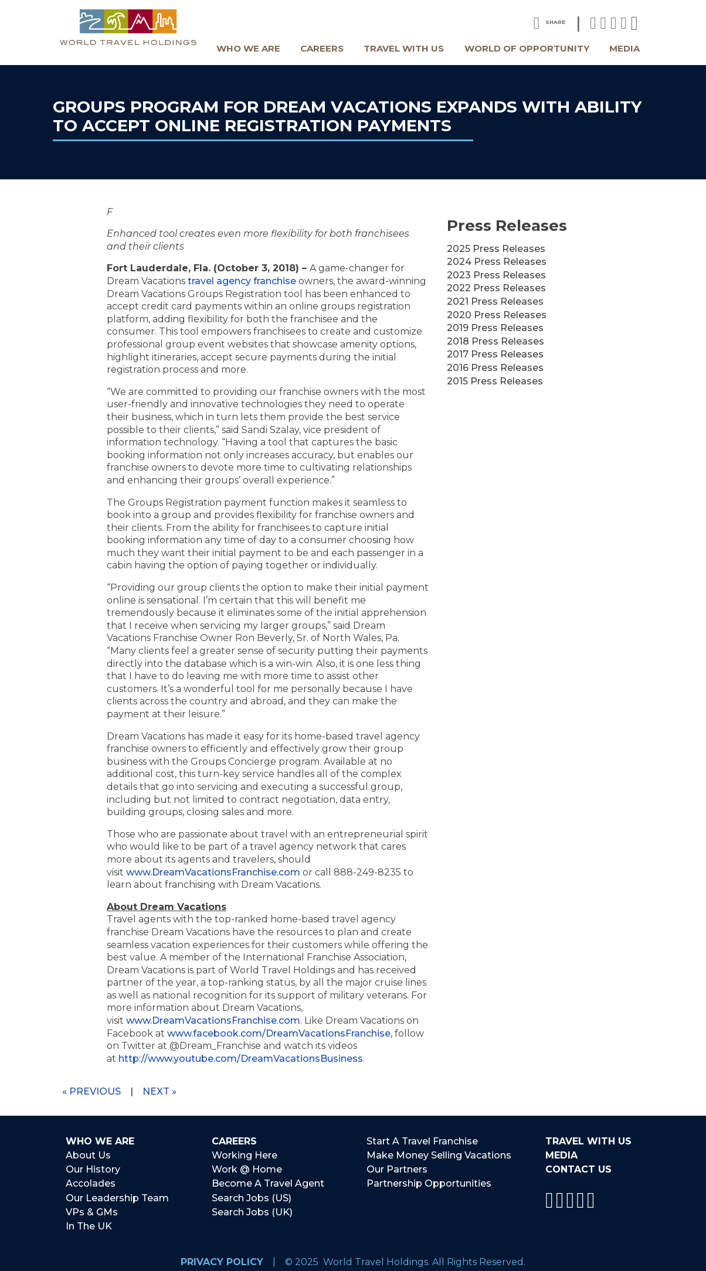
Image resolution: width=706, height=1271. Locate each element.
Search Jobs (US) (251, 1194)
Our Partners (396, 1167)
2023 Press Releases (496, 275)
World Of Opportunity (526, 48)
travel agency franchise (242, 281)
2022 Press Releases (496, 288)
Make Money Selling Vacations (438, 1154)
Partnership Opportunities (428, 1181)
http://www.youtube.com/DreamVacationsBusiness (240, 1058)
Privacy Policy (222, 1255)
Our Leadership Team (117, 1194)
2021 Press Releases (495, 301)
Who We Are (248, 48)
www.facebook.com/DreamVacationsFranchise (279, 1033)
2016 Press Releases (495, 367)
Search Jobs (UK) (252, 1207)
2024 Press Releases (497, 261)
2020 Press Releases (497, 315)
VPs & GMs (92, 1207)
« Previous (91, 1091)
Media (624, 48)
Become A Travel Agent (268, 1181)
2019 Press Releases (495, 327)
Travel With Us (404, 48)
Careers (322, 48)
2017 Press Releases (495, 354)
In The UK (89, 1220)
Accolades (91, 1181)
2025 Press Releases (496, 248)
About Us (88, 1154)
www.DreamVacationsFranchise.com (213, 872)
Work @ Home (247, 1167)
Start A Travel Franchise (422, 1141)
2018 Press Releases (495, 341)
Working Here (244, 1154)
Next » (159, 1091)
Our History (93, 1167)
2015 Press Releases (495, 381)
